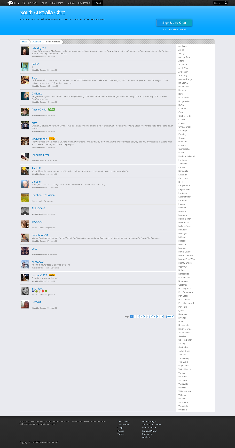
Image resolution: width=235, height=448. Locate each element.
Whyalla (182, 387)
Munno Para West (186, 259)
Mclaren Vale (184, 226)
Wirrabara (183, 402)
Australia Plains (38, 268)
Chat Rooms (57, 3)
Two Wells (183, 362)
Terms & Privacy (149, 431)
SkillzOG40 (38, 208)
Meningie (182, 233)
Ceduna (182, 108)
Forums (70, 3)
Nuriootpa (183, 281)
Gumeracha (183, 149)
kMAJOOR (38, 221)
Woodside (183, 406)
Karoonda (183, 178)
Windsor (182, 398)
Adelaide (35, 57)
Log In (44, 3)
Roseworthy (184, 325)
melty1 (35, 64)
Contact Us (147, 434)
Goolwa (182, 145)
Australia (36, 41)
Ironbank (182, 160)
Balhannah (183, 86)
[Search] (218, 3)
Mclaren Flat (184, 222)
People (121, 427)
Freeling (182, 134)
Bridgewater (184, 101)
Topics (121, 434)
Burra (181, 105)
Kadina (181, 167)
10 (162, 317)
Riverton (182, 318)
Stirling (181, 343)
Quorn (181, 310)
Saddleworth (184, 332)
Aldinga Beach (185, 57)
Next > (170, 317)
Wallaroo (182, 380)
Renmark (182, 314)
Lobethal (182, 200)
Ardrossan (183, 72)
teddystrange (39, 138)
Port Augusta (184, 288)
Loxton (181, 204)
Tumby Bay (183, 358)
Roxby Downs (184, 329)
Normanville (184, 277)
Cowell (181, 119)
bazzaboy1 (38, 261)
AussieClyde (39, 109)
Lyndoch (182, 207)
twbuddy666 (39, 48)
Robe (180, 321)
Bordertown (183, 97)
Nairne (181, 270)
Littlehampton (184, 197)
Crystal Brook (184, 127)
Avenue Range (185, 79)
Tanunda (182, 354)
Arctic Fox (37, 168)
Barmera (182, 90)
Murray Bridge (185, 263)
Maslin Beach (184, 219)
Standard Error (40, 154)
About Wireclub (149, 427)
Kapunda (182, 174)
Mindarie (182, 241)
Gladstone (183, 141)
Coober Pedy (184, 116)
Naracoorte (183, 274)
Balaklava (183, 83)
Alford (181, 61)
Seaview (182, 336)
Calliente (37, 93)
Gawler (181, 138)
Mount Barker (184, 252)
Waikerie (182, 376)
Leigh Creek (184, 189)
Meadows (183, 229)
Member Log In (149, 421)
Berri (180, 94)
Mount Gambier (185, 255)
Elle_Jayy (37, 288)
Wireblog (146, 437)
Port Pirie (182, 307)
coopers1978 (39, 275)
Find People (84, 3)
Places (97, 3)
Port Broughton (185, 292)
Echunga (182, 130)
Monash (182, 248)
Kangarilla (183, 171)
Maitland (182, 211)
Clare (180, 112)
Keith (180, 182)
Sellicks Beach (185, 340)
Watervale (183, 384)
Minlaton (182, 244)
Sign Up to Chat (174, 22)
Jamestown (183, 163)
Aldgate (182, 50)
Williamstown (184, 391)
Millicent (182, 237)
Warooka (35, 147)
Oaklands (182, 285)
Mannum (182, 215)
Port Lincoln (184, 299)
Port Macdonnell (186, 303)
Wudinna (182, 410)
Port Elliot (183, 296)
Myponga (182, 266)
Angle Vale (183, 68)
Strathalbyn (183, 347)
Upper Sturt (183, 365)
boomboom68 (40, 235)
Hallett (181, 152)
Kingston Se (184, 185)
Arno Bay (182, 75)
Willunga (182, 395)
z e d (34, 77)
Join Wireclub (124, 421)
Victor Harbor (184, 369)
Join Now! (32, 3)
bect (34, 248)
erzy (34, 122)
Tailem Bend (184, 351)
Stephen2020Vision (43, 195)
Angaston (182, 64)
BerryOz (36, 301)
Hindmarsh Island (186, 156)
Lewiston (182, 193)
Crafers (181, 123)
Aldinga (181, 53)
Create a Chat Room (151, 424)
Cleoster (37, 181)
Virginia (181, 373)
